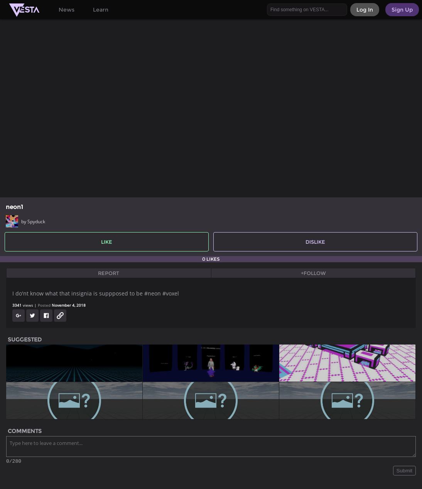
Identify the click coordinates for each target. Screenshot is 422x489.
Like (106, 242)
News (66, 9)
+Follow (313, 273)
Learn (100, 9)
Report (108, 273)
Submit (404, 472)
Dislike (315, 242)
